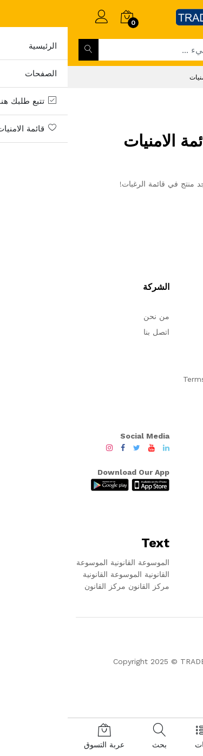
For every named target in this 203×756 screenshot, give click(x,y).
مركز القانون (81, 586)
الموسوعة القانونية (71, 562)
